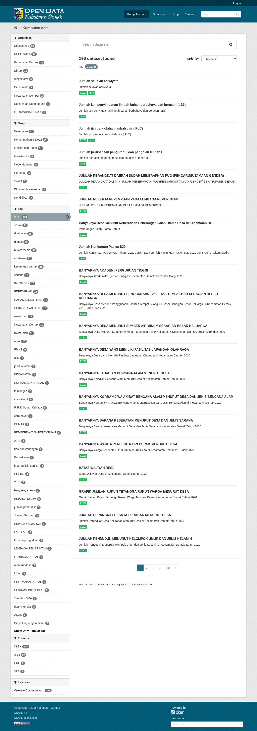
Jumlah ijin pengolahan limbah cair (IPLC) (111, 128)
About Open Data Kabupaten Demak (37, 707)
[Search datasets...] (152, 44)
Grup (175, 14)
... (160, 568)
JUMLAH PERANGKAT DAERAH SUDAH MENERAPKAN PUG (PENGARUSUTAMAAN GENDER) (151, 175)
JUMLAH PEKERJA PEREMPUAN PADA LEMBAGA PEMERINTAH (128, 199)
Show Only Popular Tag (30, 630)
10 (168, 568)
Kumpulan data (136, 14)
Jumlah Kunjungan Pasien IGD (102, 246)
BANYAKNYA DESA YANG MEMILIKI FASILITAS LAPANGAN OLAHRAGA (134, 349)
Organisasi (159, 14)
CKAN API (20, 712)
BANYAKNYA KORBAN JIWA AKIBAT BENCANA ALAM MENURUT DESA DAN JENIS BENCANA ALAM (156, 396)
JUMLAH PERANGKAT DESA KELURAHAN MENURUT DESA (125, 515)
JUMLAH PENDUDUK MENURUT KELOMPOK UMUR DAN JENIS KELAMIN (135, 538)
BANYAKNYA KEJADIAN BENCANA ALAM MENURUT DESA (124, 373)
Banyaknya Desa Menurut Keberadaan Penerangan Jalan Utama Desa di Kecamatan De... (146, 223)
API (126, 584)
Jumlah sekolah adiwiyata (98, 81)
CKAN (177, 712)
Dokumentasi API (143, 584)
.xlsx (91, 93)
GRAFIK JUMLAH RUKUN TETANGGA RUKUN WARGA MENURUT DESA (134, 491)
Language (177, 718)
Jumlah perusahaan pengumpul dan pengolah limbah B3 (122, 152)
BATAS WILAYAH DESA (97, 468)
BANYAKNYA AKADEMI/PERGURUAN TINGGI (113, 270)
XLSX (83, 93)
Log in (237, 3)
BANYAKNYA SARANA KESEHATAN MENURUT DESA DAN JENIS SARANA (136, 420)
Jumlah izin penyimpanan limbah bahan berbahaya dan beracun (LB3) (132, 104)
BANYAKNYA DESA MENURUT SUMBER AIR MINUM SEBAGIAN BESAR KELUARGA (143, 326)
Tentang (190, 14)
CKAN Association (25, 717)
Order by (193, 58)
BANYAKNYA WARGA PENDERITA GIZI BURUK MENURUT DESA (128, 444)
